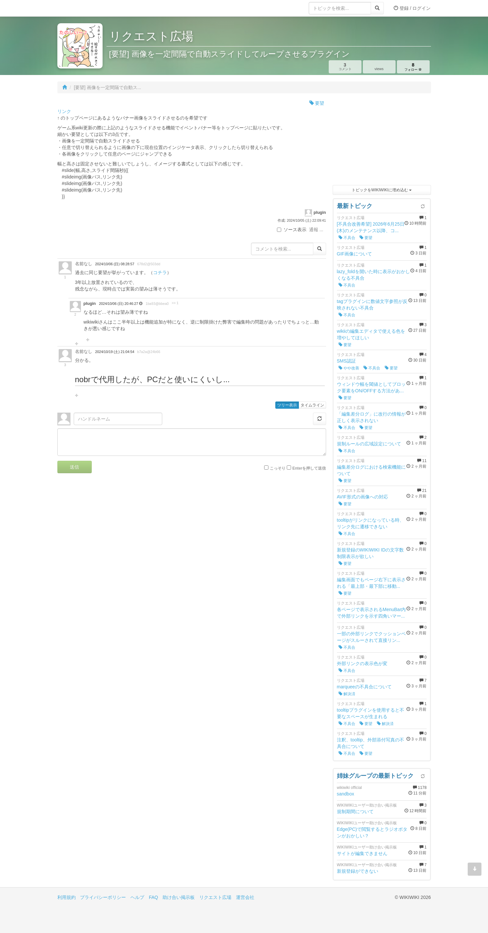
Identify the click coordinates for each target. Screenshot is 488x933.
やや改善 (349, 368)
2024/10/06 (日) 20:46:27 (119, 304)
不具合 (347, 237)
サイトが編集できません (362, 853)
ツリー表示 (287, 405)
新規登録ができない (357, 871)
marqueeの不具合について (364, 686)
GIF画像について (354, 253)
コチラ (160, 272)
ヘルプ (137, 897)
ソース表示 (291, 229)
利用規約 (66, 897)
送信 (74, 467)
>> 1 (175, 303)
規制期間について (355, 811)
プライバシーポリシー (103, 897)
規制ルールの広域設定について (369, 443)
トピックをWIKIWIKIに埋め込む (382, 190)
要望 (316, 103)
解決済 (347, 694)
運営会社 (245, 897)
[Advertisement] (382, 141)
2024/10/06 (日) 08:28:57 (114, 264)
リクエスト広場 (215, 897)
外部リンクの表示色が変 (362, 663)
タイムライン (312, 405)
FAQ (153, 897)
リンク (64, 111)
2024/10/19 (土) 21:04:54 (114, 352)
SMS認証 (346, 361)
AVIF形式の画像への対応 (362, 496)
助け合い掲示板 (179, 897)
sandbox (345, 793)
